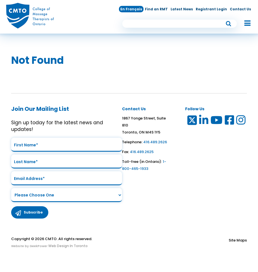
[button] (244, 23)
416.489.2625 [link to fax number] (142, 151)
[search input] (179, 24)
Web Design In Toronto (67, 245)
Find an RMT (156, 9)
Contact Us (240, 9)
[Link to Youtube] (217, 121)
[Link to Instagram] (241, 121)
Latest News (182, 9)
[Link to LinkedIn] (204, 121)
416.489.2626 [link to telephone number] (155, 142)
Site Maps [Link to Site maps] (238, 240)
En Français (131, 9)
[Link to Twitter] (191, 121)
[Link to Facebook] (229, 121)
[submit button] (228, 24)
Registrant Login (211, 9)
